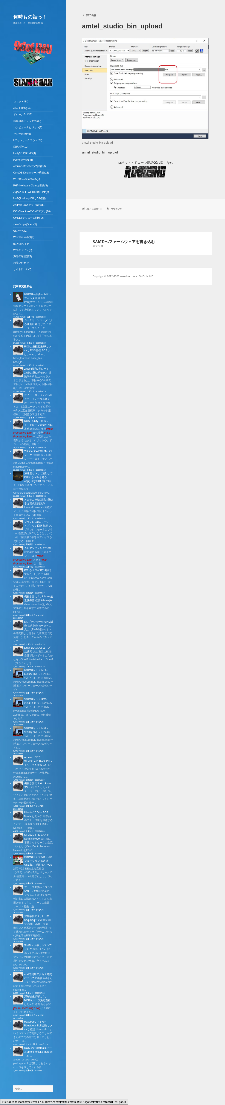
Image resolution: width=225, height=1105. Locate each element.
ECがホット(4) (21, 243)
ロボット (30, 343)
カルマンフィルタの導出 (38, 548)
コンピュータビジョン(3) (27, 127)
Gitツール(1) (20, 230)
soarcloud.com (128, 276)
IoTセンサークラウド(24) (27, 140)
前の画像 (91, 15)
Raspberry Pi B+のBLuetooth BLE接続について (38, 1025)
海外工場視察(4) (22, 256)
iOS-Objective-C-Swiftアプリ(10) (32, 211)
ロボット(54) (20, 101)
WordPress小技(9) (23, 237)
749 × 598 (116, 209)
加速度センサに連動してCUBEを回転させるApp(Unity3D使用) (38, 477)
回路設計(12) (20, 146)
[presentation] (26, 1008)
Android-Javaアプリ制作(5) (28, 204)
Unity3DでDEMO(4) (24, 153)
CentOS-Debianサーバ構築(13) (31, 172)
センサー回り (31, 1044)
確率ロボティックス (34, 615)
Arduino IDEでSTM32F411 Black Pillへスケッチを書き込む (38, 761)
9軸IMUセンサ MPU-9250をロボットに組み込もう (37, 732)
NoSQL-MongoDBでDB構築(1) (31, 198)
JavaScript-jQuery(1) (25, 224)
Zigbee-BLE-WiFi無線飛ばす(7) (31, 192)
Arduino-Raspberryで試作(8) (29, 166)
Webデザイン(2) (22, 250)
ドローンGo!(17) (22, 114)
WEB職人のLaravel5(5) (26, 179)
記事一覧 (30, 317)
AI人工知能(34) (22, 108)
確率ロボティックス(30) (27, 120)
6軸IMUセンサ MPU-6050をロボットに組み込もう (37, 674)
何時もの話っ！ (30, 16)
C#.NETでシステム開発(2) (28, 217)
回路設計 (29, 544)
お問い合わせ (21, 262)
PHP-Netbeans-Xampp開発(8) (30, 185)
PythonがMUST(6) (23, 159)
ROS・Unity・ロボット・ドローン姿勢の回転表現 (38, 425)
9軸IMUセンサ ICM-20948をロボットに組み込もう (38, 703)
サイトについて (22, 269)
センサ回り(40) (22, 133)
